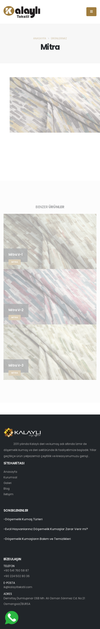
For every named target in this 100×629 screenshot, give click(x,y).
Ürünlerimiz (59, 38)
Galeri (8, 483)
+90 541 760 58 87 (16, 570)
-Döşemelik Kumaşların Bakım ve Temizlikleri (37, 539)
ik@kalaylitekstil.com (18, 587)
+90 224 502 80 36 (17, 576)
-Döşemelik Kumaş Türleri (23, 519)
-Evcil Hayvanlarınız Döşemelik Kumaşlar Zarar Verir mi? (46, 529)
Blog (7, 489)
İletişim (8, 494)
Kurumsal (10, 477)
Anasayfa (39, 38)
